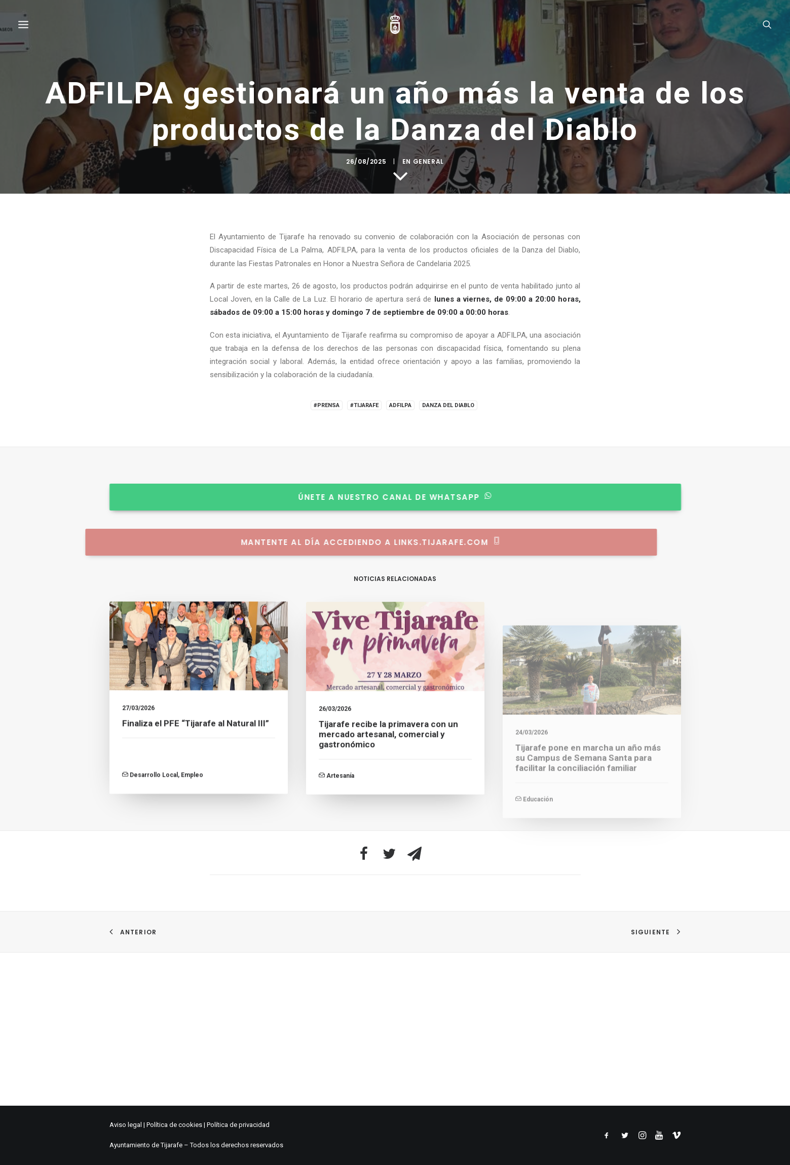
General (428, 624)
